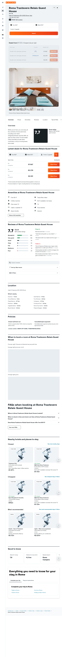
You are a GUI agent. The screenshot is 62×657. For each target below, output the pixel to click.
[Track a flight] (3, 22)
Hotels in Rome (15, 592)
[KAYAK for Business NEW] (3, 25)
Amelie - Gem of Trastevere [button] (16, 529)
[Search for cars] (3, 14)
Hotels (16, 610)
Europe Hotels (23, 610)
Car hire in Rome (38, 590)
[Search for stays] (3, 10)
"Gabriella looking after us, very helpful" (45, 234)
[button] (2, 2)
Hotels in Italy (31, 610)
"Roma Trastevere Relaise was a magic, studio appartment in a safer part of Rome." (46, 246)
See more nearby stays (54, 444)
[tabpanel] (33, 590)
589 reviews (19, 19)
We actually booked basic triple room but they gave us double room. (46, 254)
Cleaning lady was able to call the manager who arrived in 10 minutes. (47, 250)
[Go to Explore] (3, 18)
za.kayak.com (11, 610)
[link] (30, 164)
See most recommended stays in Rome (49, 509)
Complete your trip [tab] (15, 580)
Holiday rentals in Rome (40, 592)
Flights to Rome (15, 590)
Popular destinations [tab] (28, 580)
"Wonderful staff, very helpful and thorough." (47, 238)
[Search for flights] (3, 7)
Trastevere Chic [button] (13, 463)
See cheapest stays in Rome (52, 476)
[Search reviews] (35, 262)
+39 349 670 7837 (14, 17)
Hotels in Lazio (39, 610)
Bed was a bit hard (42, 231)
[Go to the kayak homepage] (11, 2)
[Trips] (3, 30)
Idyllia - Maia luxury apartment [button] (42, 529)
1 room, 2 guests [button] (14, 29)
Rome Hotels (47, 610)
